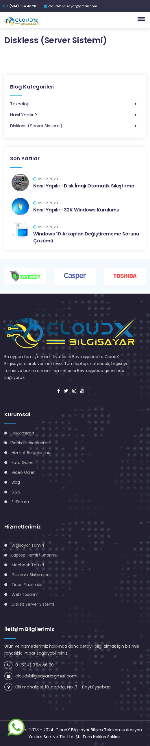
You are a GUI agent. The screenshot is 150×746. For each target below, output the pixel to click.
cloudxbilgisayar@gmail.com (70, 6)
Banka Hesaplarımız (31, 443)
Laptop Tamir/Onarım (34, 555)
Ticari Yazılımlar (27, 584)
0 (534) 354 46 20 (19, 6)
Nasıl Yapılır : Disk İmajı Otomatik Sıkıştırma (83, 186)
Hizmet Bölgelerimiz (31, 453)
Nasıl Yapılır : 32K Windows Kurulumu (76, 210)
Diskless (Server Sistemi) (36, 126)
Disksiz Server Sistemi (33, 604)
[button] (140, 19)
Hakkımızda (23, 433)
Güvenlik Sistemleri (30, 575)
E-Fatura (20, 502)
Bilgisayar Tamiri (28, 545)
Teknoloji (19, 104)
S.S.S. (16, 492)
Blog (16, 482)
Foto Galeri (22, 462)
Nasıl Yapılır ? (23, 115)
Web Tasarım (25, 594)
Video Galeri (24, 472)
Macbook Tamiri (28, 565)
